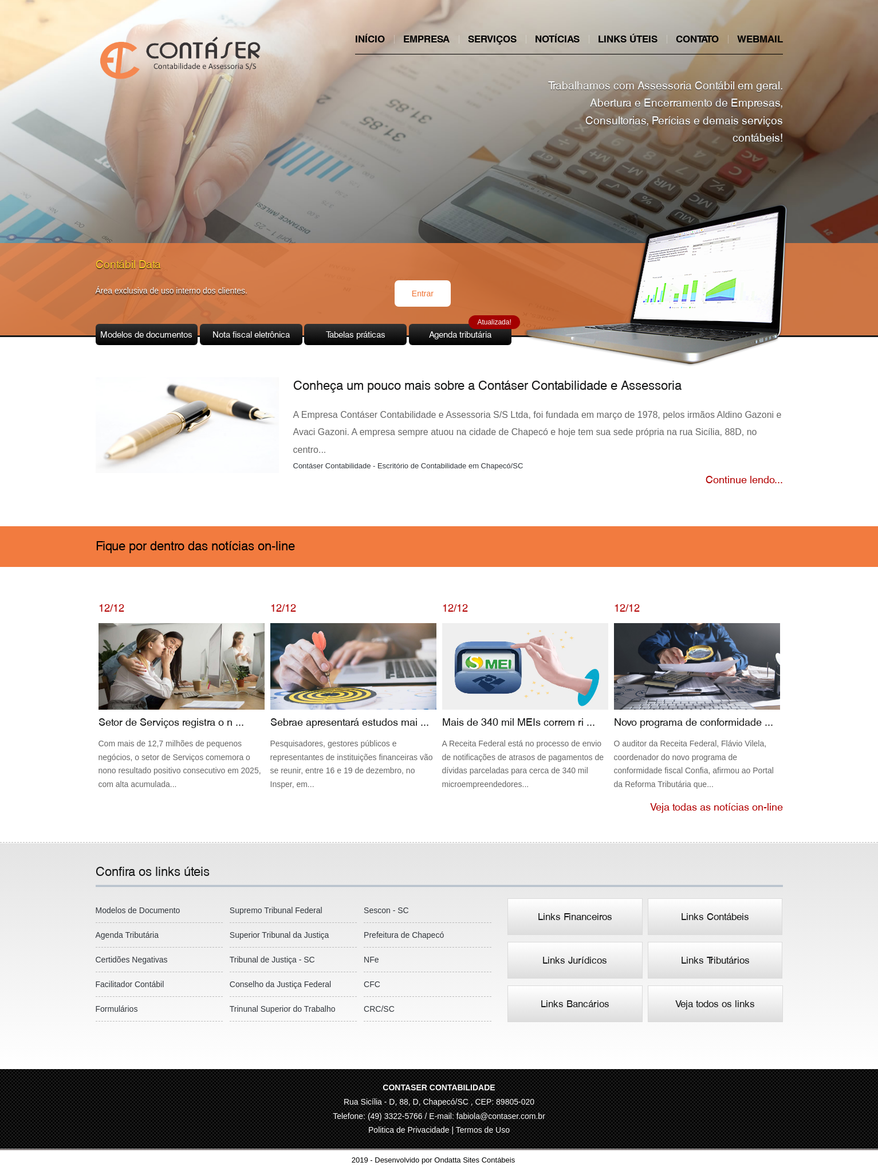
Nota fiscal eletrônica (251, 334)
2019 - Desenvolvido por (439, 1160)
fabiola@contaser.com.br (500, 1116)
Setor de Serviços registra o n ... (182, 707)
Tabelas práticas (355, 334)
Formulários (117, 1009)
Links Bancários (575, 1003)
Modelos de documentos (146, 334)
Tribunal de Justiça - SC (272, 959)
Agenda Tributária (127, 935)
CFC (372, 984)
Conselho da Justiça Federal (280, 984)
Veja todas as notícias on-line (716, 806)
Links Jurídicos (574, 960)
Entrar (423, 293)
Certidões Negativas (132, 959)
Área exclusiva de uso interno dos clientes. (171, 290)
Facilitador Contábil (130, 984)
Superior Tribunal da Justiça (279, 935)
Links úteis (627, 39)
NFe (371, 959)
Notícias (557, 39)
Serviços (492, 39)
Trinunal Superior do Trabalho (283, 1009)
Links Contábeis (715, 916)
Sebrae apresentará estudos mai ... (353, 707)
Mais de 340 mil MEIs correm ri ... (525, 707)
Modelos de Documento (138, 910)
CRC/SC (379, 1009)
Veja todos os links (715, 1003)
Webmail (760, 39)
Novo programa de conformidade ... (697, 707)
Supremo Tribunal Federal (276, 910)
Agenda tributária (470, 332)
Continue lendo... (744, 479)
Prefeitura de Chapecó (404, 935)
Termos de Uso (483, 1129)
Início (370, 39)
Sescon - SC (386, 910)
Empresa (426, 39)
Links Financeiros (575, 916)
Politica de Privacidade (410, 1129)
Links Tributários (715, 960)
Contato (697, 39)
